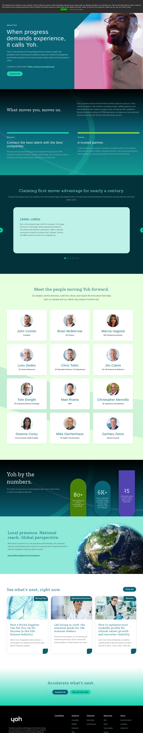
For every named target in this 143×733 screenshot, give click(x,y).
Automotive (91, 720)
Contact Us (14, 74)
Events (107, 731)
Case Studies (109, 727)
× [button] (2, 3)
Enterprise (76, 727)
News (106, 724)
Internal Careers (126, 720)
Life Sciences (92, 724)
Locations (124, 724)
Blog (106, 720)
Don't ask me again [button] (76, 9)
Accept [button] (63, 9)
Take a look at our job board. (41, 66)
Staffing (75, 724)
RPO (74, 731)
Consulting (76, 720)
